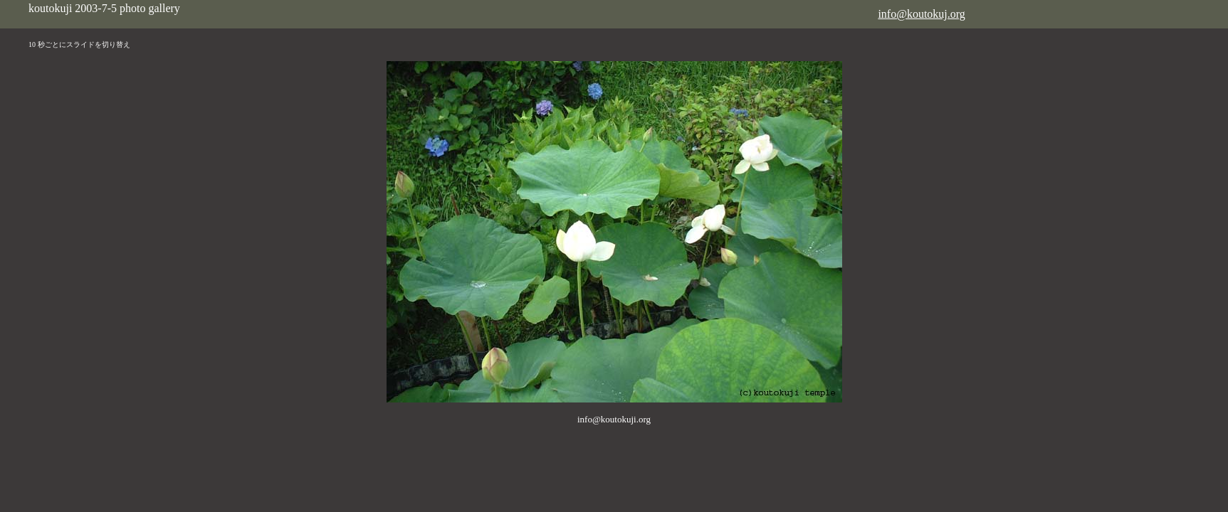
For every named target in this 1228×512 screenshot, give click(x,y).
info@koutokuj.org (921, 14)
